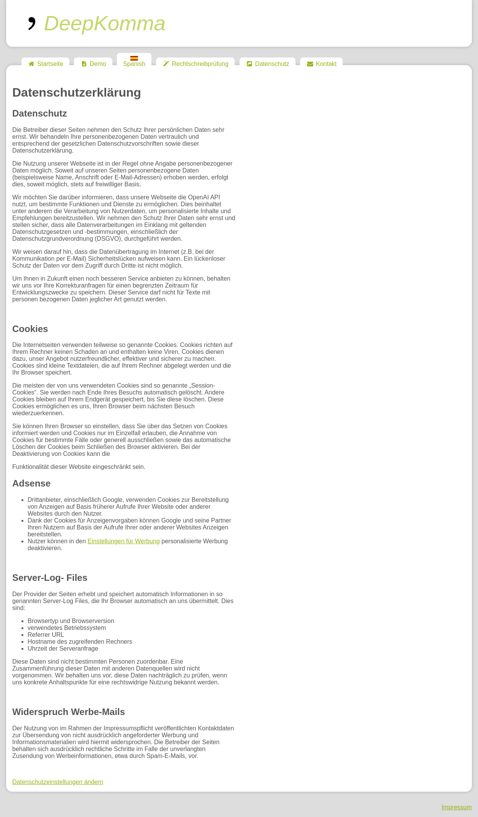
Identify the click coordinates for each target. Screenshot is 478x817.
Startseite (45, 64)
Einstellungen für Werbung (124, 541)
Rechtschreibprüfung (195, 64)
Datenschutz (267, 64)
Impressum (457, 807)
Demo (93, 64)
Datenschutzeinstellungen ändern (57, 782)
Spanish (134, 61)
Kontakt (321, 64)
